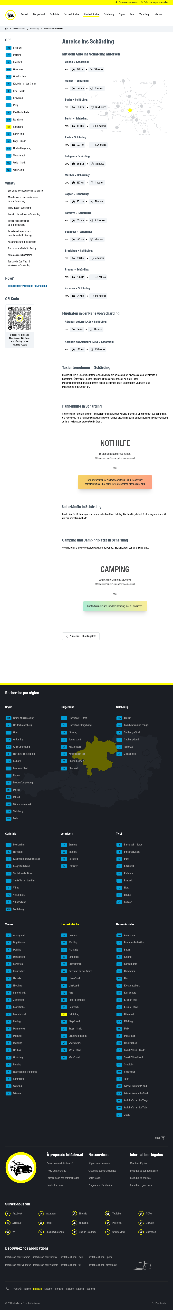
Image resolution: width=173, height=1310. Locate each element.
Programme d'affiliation (100, 1185)
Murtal (13, 790)
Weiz (12, 819)
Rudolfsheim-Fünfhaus (21, 1072)
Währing (14, 1086)
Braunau (14, 48)
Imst (122, 859)
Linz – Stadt (15, 91)
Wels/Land (15, 170)
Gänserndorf (126, 964)
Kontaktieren (91, 484)
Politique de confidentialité (144, 1170)
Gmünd (124, 957)
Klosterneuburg (128, 986)
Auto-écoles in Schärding (20, 255)
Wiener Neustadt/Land (131, 1086)
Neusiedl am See (73, 754)
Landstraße (15, 1007)
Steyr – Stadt (16, 141)
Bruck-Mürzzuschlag (20, 718)
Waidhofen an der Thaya (132, 1101)
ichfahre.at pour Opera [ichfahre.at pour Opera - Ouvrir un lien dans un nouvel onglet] (100, 1257)
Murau (13, 797)
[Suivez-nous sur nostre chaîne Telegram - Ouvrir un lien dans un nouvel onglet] (86, 1232)
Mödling (124, 1022)
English (80, 1288)
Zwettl (123, 1115)
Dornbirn (69, 859)
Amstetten (125, 935)
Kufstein (124, 874)
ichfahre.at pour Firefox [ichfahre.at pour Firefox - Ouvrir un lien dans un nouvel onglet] (45, 1257)
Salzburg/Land (127, 740)
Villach (13, 888)
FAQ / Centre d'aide (56, 1170)
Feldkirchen (15, 845)
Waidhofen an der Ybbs (131, 1108)
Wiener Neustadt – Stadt (132, 1093)
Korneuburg (126, 993)
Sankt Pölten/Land (129, 1058)
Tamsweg (124, 747)
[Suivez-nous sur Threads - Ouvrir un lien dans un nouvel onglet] (86, 1213)
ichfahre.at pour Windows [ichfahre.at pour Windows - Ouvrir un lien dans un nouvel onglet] (17, 1265)
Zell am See (126, 754)
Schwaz (124, 902)
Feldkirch (69, 866)
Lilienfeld (125, 1015)
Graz (12, 733)
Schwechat (125, 1072)
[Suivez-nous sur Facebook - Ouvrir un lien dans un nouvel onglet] (20, 1213)
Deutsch (90, 1288)
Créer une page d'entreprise (102, 1170)
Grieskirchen (16, 77)
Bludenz (69, 852)
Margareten (15, 1029)
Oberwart (69, 768)
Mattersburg (71, 747)
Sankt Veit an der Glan (20, 881)
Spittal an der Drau (19, 874)
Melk (122, 1029)
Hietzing (14, 986)
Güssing (69, 733)
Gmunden (14, 70)
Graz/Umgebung (18, 747)
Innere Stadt (16, 993)
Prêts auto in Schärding (19, 207)
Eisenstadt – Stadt (74, 718)
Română (59, 1288)
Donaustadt (15, 957)
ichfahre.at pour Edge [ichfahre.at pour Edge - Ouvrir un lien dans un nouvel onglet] (72, 1257)
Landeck (124, 881)
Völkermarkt (15, 895)
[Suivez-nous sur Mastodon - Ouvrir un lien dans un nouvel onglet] (153, 1232)
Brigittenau (15, 943)
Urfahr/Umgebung (18, 149)
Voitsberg (14, 811)
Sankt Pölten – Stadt (130, 1050)
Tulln (122, 1079)
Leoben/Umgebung (19, 783)
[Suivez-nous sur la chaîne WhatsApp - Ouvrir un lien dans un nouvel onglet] (53, 1232)
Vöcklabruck (15, 156)
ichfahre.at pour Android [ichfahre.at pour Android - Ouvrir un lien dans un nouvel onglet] (45, 1265)
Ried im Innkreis (17, 113)
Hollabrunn (125, 971)
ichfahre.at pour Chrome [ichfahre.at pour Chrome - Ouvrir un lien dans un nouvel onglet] (17, 1257)
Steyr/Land (15, 134)
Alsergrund (15, 935)
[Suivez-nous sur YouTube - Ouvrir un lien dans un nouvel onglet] (120, 1213)
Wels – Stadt (15, 163)
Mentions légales (138, 1163)
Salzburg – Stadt (128, 733)
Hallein (123, 718)
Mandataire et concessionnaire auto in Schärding (23, 199)
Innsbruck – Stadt (129, 845)
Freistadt (14, 62)
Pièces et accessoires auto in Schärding (18, 223)
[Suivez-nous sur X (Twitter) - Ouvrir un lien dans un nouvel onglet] (20, 1222)
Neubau (13, 1050)
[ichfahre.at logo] (10, 15)
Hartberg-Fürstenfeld (20, 754)
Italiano (70, 1288)
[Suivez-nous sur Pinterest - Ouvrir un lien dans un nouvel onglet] (120, 1222)
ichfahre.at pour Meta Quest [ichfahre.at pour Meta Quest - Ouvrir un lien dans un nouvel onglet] (101, 1265)
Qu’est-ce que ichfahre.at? (60, 1163)
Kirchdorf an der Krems (21, 84)
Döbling (13, 950)
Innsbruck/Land (128, 852)
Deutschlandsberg (19, 725)
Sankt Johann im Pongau (132, 725)
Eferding (13, 55)
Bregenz (69, 845)
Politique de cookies (140, 1178)
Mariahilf (14, 1036)
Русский (16, 1288)
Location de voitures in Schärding (24, 214)
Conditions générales (141, 1185)
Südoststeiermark (18, 804)
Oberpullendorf (72, 761)
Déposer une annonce (99, 1163)
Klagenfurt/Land (18, 866)
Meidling (14, 1043)
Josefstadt (15, 1000)
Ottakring (14, 1058)
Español (48, 1288)
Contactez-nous (55, 1185)
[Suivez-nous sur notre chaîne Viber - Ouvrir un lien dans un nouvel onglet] (120, 1232)
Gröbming (14, 740)
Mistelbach (125, 1036)
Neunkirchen (126, 1043)
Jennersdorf (71, 740)
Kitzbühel (125, 866)
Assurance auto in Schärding (22, 242)
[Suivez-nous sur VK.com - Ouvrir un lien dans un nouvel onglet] (20, 1232)
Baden (123, 950)
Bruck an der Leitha (130, 943)
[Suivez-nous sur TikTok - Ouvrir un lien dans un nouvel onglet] (153, 1213)
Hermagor (14, 852)
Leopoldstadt (16, 1015)
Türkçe (27, 1288)
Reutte (123, 895)
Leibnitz (13, 761)
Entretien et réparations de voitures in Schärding (20, 233)
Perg (12, 105)
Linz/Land (14, 98)
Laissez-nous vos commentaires (63, 1178)
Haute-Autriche (19, 28)
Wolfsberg (15, 909)
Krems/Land (126, 1000)
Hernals (13, 979)
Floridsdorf (15, 971)
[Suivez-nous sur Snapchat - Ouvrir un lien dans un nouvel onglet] (86, 1222)
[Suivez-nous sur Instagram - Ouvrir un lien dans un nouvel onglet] (53, 1213)
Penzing (13, 1065)
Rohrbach (14, 120)
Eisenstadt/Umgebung (76, 725)
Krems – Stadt (127, 1007)
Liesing (13, 1022)
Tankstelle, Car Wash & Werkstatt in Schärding (19, 263)
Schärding (34, 28)
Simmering (15, 1079)
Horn (122, 979)
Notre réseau (94, 1178)
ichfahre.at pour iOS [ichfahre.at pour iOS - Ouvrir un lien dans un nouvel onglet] (71, 1265)
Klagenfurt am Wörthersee (23, 859)
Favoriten (14, 964)
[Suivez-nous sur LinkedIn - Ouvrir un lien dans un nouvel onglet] (153, 1222)
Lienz (122, 888)
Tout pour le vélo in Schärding (22, 248)
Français (37, 1288)
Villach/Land (16, 902)
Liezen (13, 776)
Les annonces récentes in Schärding (26, 190)
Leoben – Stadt (17, 768)
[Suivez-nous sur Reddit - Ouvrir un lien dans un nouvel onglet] (53, 1222)
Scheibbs (125, 1065)
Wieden (13, 1093)
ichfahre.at (17, 1303)
